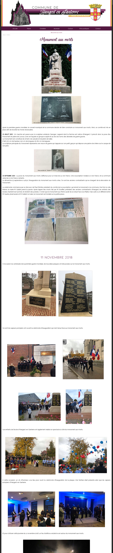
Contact (98, 28)
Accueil (15, 28)
